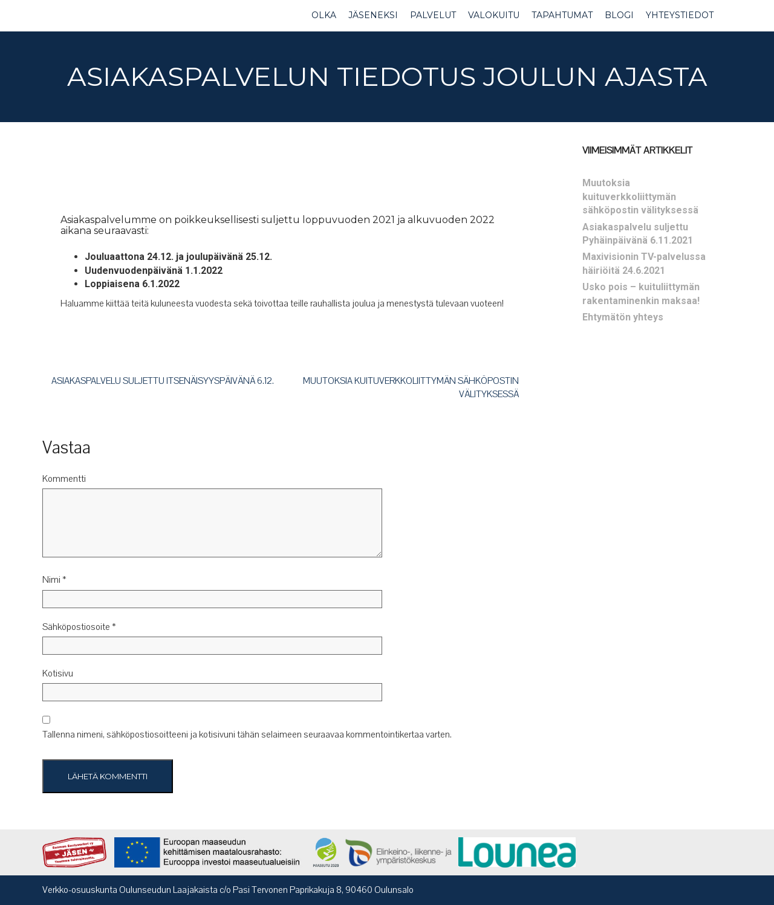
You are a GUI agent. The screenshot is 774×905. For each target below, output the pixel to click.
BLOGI (619, 15)
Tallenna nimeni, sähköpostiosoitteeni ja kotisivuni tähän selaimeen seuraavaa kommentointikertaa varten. (247, 734)
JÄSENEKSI (373, 15)
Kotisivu (57, 673)
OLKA (323, 15)
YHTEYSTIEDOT (680, 15)
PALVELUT (433, 15)
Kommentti (64, 479)
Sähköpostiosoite (79, 627)
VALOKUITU (493, 15)
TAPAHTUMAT (562, 15)
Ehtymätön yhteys (622, 317)
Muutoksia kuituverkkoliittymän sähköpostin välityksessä (640, 196)
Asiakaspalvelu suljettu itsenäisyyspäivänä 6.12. (162, 381)
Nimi (54, 580)
